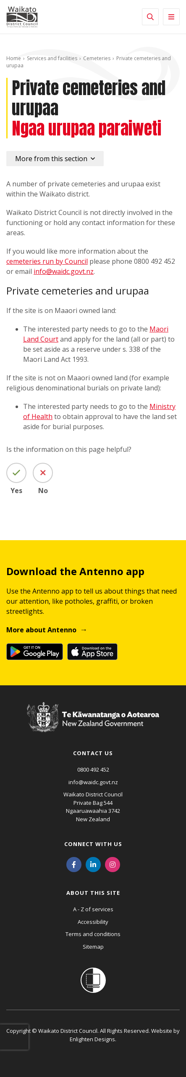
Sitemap (93, 946)
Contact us (93, 753)
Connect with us (93, 844)
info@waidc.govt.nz (64, 271)
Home (13, 58)
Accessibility (93, 922)
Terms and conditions (93, 934)
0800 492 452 (93, 769)
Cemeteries (96, 58)
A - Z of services (93, 909)
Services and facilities (52, 58)
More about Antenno (41, 629)
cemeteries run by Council (47, 261)
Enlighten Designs (92, 1039)
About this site (93, 893)
